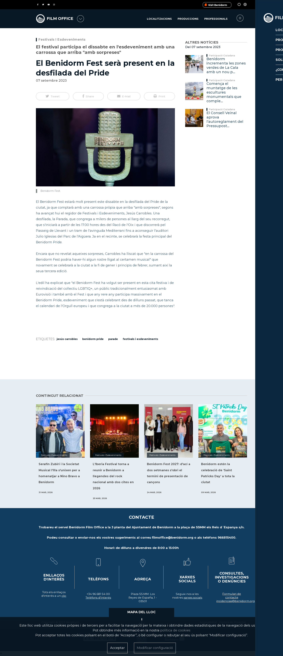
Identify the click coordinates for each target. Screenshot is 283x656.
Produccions (187, 19)
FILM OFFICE (62, 18)
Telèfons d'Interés (98, 597)
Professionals (216, 19)
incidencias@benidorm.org (235, 601)
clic (64, 595)
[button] (52, 96)
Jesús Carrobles (67, 339)
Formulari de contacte (231, 595)
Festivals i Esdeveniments (62, 40)
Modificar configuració (155, 648)
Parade (113, 339)
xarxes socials (193, 597)
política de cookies (175, 630)
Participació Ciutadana (222, 55)
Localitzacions (159, 19)
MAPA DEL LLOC (141, 612)
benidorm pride (93, 339)
